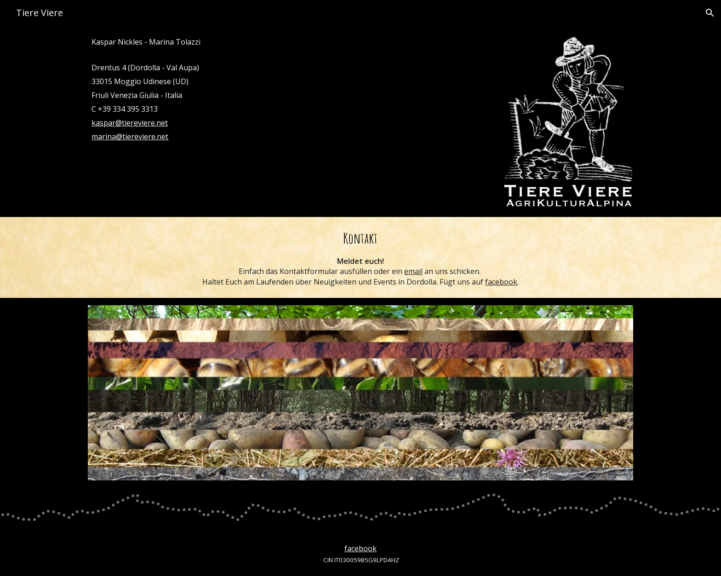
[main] (291, 89)
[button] (710, 13)
